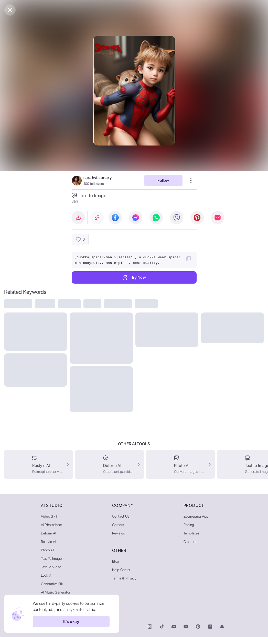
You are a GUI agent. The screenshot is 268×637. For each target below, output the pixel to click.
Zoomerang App (196, 516)
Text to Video (51, 567)
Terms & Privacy (124, 578)
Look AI (46, 575)
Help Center (121, 570)
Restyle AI (48, 542)
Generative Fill (52, 584)
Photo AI (47, 550)
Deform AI (48, 533)
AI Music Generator (55, 592)
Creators (190, 542)
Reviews (118, 533)
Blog (115, 561)
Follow (163, 180)
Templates (191, 533)
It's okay (71, 621)
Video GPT (49, 516)
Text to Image (51, 558)
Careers (118, 525)
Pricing (189, 525)
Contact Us (120, 516)
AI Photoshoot (51, 525)
